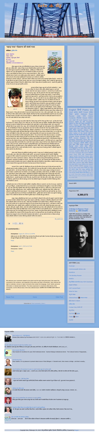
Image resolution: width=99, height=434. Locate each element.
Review (71, 116)
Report (87, 156)
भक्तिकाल (91, 162)
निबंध (79, 131)
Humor (91, 166)
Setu (25, 39)
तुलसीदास (88, 169)
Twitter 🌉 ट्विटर (74, 316)
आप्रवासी (91, 164)
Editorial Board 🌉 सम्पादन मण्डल (78, 297)
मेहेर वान (90, 138)
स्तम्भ (84, 116)
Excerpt (83, 126)
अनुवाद (83, 123)
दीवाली (81, 172)
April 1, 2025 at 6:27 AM (25, 246)
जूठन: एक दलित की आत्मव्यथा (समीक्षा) (20, 417)
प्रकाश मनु (78, 122)
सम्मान (76, 146)
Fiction (85, 112)
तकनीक (77, 172)
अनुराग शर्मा (75, 120)
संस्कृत (81, 144)
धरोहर (70, 130)
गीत (75, 134)
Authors (46, 39)
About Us (63, 39)
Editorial (84, 114)
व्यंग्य (92, 123)
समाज (70, 171)
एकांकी (88, 174)
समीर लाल (90, 134)
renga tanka (80, 167)
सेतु (31, 39)
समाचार (83, 131)
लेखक (71, 114)
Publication (77, 159)
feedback (84, 174)
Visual (79, 164)
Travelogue (78, 152)
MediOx (71, 278)
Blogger (76, 430)
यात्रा (87, 147)
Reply (12, 240)
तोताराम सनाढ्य (90, 175)
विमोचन (76, 166)
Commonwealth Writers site (77, 269)
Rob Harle (80, 128)
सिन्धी (79, 154)
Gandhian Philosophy (75, 139)
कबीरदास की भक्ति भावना (18, 388)
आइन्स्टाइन (80, 157)
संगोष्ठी (76, 177)
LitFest (85, 161)
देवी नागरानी (79, 134)
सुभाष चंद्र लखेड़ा (84, 141)
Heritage (86, 166)
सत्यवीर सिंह (90, 149)
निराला (82, 159)
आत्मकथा (77, 141)
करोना (81, 146)
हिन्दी (79, 110)
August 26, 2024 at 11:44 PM (27, 233)
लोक (70, 164)
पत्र (89, 139)
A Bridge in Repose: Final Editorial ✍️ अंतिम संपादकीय (78, 210)
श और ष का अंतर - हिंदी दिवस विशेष (20, 378)
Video (91, 156)
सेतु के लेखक (72, 294)
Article (90, 116)
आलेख (76, 112)
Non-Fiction (81, 156)
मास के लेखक (71, 177)
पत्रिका (91, 174)
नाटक (78, 161)
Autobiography (73, 147)
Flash (87, 131)
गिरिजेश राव (86, 167)
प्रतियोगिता (71, 157)
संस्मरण (75, 131)
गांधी (83, 152)
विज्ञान (74, 149)
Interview (71, 126)
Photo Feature (73, 125)
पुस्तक (77, 114)
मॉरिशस (91, 157)
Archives (73, 39)
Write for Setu (73, 291)
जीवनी (73, 141)
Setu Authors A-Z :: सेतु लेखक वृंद (21, 335)
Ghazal (88, 126)
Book (91, 114)
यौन (70, 169)
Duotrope (72, 266)
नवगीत (91, 167)
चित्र (70, 141)
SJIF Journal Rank (74, 288)
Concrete (71, 151)
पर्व (92, 159)
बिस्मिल (91, 146)
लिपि (92, 169)
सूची (81, 125)
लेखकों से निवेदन (73, 285)
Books (19, 39)
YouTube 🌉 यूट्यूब (74, 313)
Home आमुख (9, 39)
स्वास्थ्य (76, 164)
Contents (72, 118)
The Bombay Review (75, 275)
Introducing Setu (17, 359)
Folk (70, 172)
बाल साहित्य (78, 126)
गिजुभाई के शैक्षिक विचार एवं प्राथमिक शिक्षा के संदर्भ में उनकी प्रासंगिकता (28, 407)
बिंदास (74, 130)
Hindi (71, 112)
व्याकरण (73, 169)
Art (74, 123)
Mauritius (71, 161)
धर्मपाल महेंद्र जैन (88, 125)
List (70, 120)
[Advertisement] (81, 75)
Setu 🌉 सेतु (49, 6)
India (78, 116)
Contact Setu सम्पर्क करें (75, 307)
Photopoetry (74, 175)
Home (35, 297)
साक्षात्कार (71, 134)
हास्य (82, 161)
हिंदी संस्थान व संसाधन (74, 301)
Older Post (59, 297)
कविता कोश (72, 304)
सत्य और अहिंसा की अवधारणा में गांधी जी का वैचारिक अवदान (18, 345)
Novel (85, 139)
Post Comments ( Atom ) (38, 303)
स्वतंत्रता (81, 166)
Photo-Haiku (78, 174)
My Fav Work (72, 167)
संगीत (70, 175)
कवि (84, 122)
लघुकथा (71, 123)
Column (86, 152)
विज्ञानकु (71, 146)
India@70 (77, 151)
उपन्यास (71, 166)
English (72, 110)
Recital (74, 172)
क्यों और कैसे (86, 157)
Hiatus (38, 39)
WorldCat (72, 272)
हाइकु (77, 169)
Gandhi (76, 156)
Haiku (91, 143)
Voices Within (87, 118)
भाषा (92, 139)
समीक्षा (91, 112)
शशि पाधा (85, 134)
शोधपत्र (79, 118)
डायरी (89, 171)
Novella (80, 147)
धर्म (74, 166)
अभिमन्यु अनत (85, 164)
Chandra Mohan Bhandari (77, 136)
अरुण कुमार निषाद (74, 144)
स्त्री (83, 154)
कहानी (80, 112)
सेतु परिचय (71, 310)
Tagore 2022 (80, 149)
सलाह (72, 164)
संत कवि (71, 159)
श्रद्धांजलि (91, 152)
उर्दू (84, 147)
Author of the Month (80, 133)
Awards (54, 39)
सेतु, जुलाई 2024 (59, 219)
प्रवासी (82, 143)
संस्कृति (76, 157)
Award (70, 154)
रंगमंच (84, 172)
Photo (75, 154)
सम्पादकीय (87, 123)
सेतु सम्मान (88, 159)
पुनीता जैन (14, 50)
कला (86, 151)
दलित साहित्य (85, 162)
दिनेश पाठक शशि (88, 128)
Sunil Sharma (83, 120)
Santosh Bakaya (83, 130)
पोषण (86, 146)
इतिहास (82, 151)
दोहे (75, 161)
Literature (78, 162)
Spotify (71, 320)
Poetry (85, 110)
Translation (89, 122)
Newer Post (10, 297)
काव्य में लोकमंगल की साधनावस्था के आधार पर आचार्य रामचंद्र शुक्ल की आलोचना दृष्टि (31, 369)
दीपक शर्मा (78, 123)
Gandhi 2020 (88, 144)
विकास (87, 172)
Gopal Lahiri (73, 128)
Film (80, 169)
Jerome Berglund (79, 138)
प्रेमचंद (85, 149)
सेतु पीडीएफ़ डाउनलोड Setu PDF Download (80, 282)
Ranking (85, 171)
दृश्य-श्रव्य (90, 161)
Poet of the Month (82, 175)
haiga (83, 169)
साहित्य (86, 143)
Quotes (80, 171)
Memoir (90, 133)
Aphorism (74, 171)
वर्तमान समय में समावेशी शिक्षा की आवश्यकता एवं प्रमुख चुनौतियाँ (26, 398)
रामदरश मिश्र (72, 162)
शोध (92, 126)
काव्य (91, 110)
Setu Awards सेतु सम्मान (18, 350)
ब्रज (92, 171)
